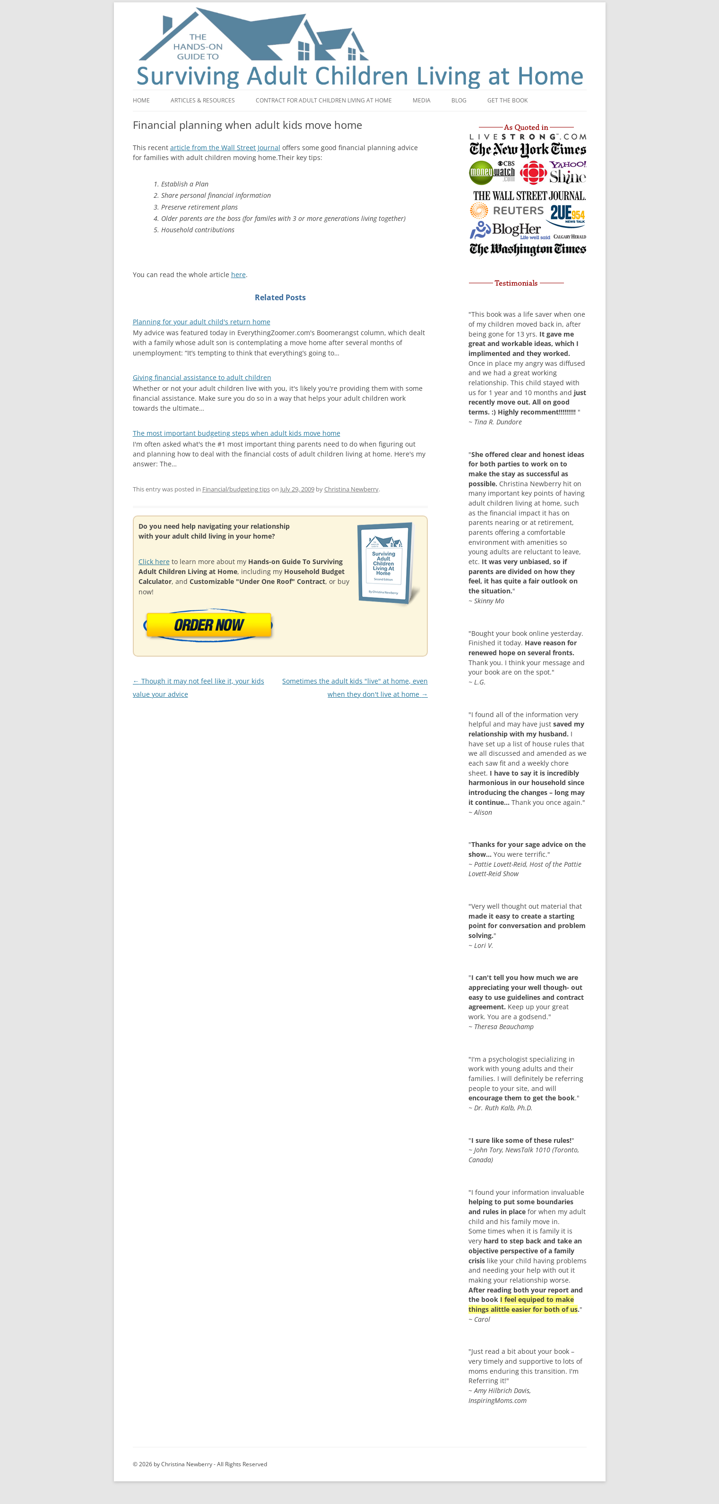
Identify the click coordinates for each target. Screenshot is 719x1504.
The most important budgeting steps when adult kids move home (236, 433)
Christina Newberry (351, 489)
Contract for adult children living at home (324, 100)
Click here (154, 561)
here (238, 274)
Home (141, 100)
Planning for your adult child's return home (201, 321)
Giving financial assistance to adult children (202, 377)
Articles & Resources (203, 100)
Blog (459, 100)
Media (422, 100)
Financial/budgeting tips (236, 489)
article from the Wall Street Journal (225, 147)
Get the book (507, 100)
